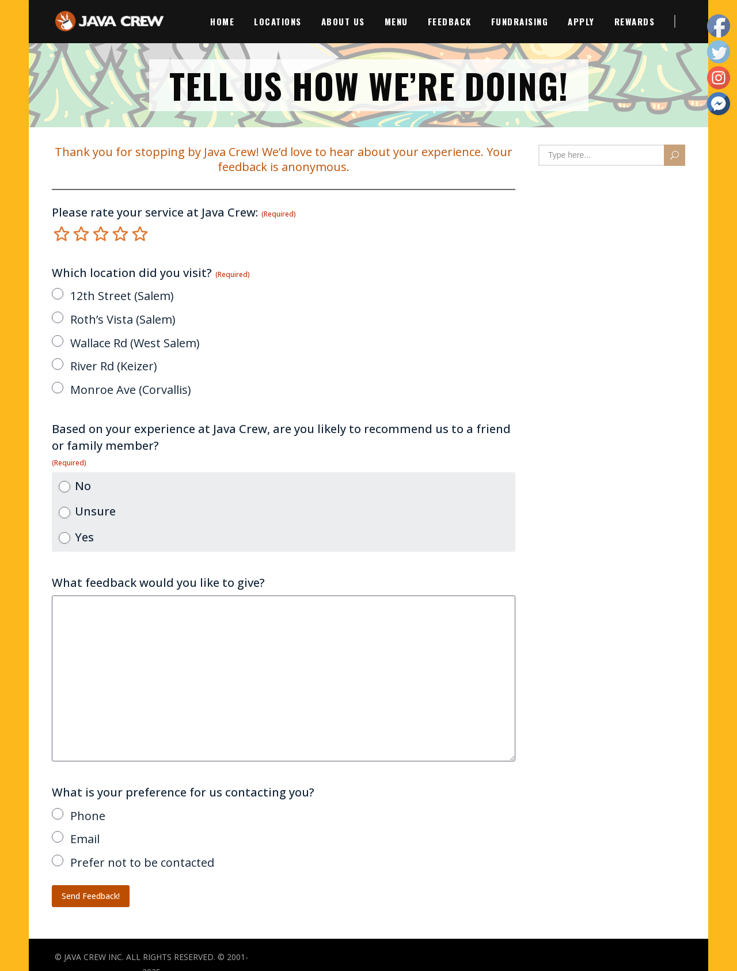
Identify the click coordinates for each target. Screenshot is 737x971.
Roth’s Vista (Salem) (123, 319)
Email (85, 839)
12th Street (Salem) (122, 296)
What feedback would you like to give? (158, 582)
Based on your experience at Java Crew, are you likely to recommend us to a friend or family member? (281, 444)
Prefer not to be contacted (142, 862)
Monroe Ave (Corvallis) (130, 389)
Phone (87, 816)
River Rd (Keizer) (113, 366)
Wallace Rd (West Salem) (135, 343)
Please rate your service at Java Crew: (174, 212)
